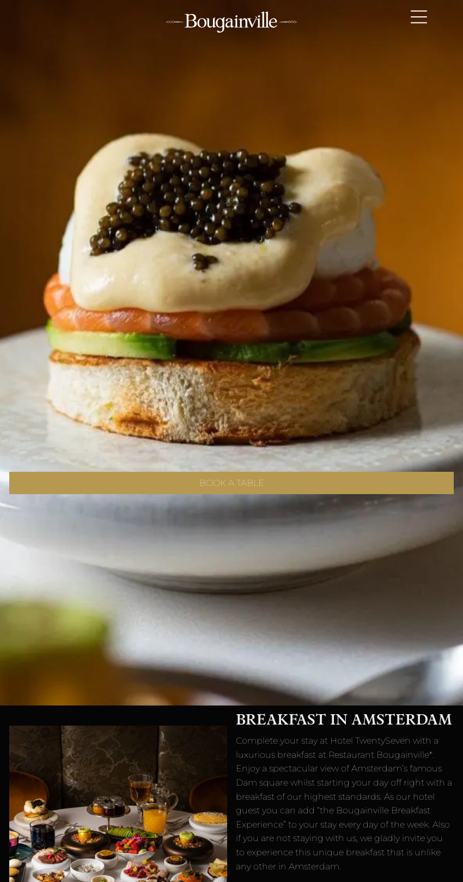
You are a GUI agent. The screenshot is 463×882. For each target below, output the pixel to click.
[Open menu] (419, 17)
